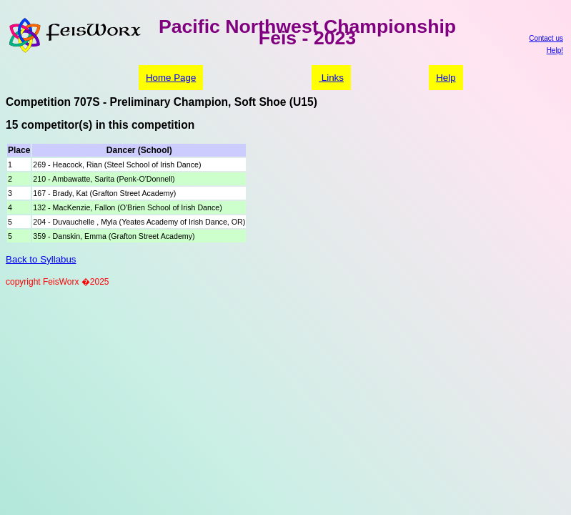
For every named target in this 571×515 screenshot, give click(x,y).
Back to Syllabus (41, 259)
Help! (555, 50)
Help (445, 77)
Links (331, 77)
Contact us (546, 38)
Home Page (171, 77)
